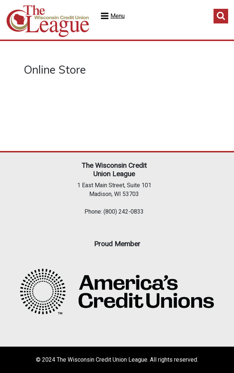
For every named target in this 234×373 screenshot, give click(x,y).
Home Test (48, 21)
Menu (117, 15)
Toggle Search (221, 16)
